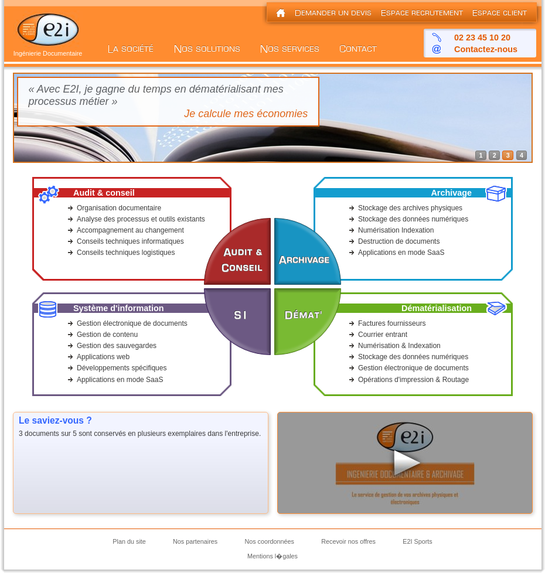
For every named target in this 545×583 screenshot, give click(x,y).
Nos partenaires (195, 541)
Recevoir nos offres (348, 541)
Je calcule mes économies (246, 114)
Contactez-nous (485, 49)
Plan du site (129, 541)
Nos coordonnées (269, 541)
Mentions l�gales (272, 556)
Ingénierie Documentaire (48, 50)
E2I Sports (417, 541)
